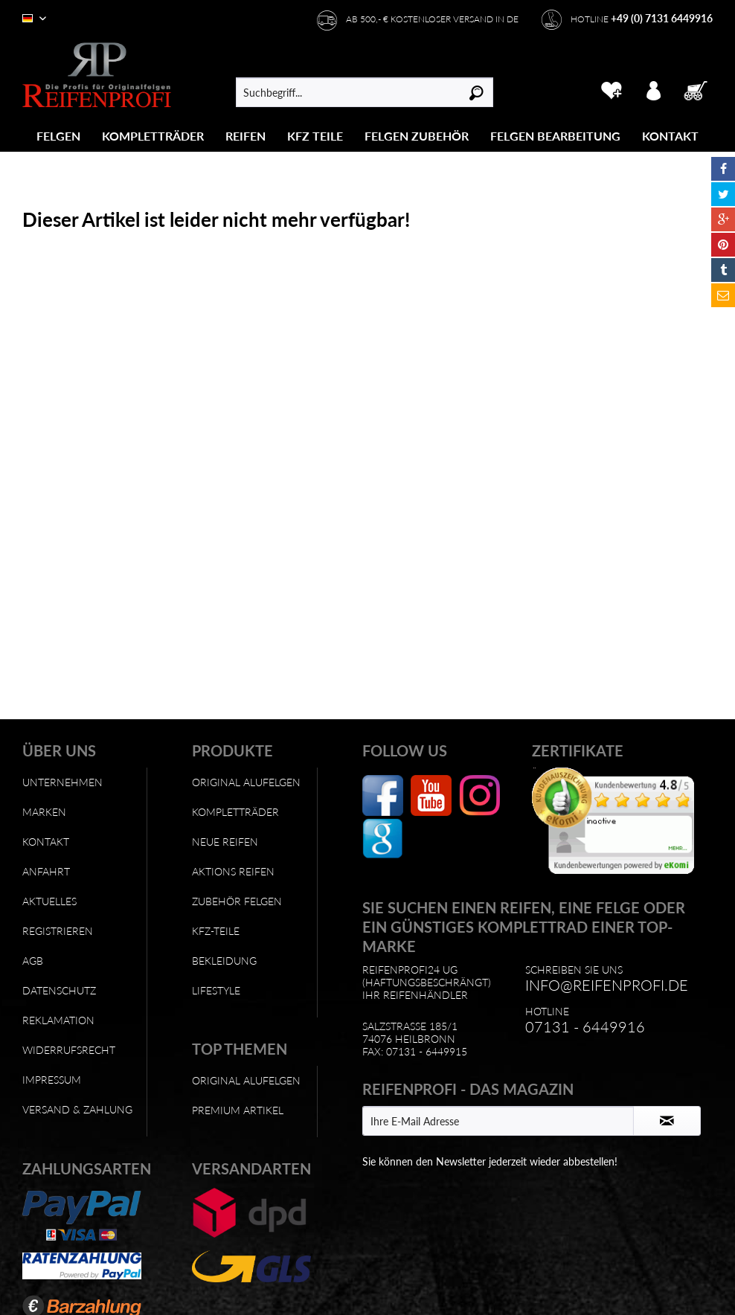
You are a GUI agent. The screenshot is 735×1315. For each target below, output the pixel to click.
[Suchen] (476, 92)
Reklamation (58, 1020)
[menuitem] (59, 136)
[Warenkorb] (697, 88)
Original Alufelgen (246, 782)
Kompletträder (235, 812)
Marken (44, 812)
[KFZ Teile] (315, 136)
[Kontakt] (670, 136)
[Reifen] (245, 136)
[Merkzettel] (611, 88)
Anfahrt (46, 871)
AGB (32, 960)
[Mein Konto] (654, 88)
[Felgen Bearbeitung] (555, 136)
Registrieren (57, 931)
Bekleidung (224, 960)
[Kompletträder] (153, 136)
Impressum (51, 1079)
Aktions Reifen (233, 871)
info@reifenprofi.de (606, 985)
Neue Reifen (225, 841)
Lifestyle (216, 990)
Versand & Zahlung (77, 1109)
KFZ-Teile (216, 931)
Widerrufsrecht (68, 1050)
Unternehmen (62, 782)
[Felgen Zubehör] (416, 136)
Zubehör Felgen (237, 901)
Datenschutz (59, 990)
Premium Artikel (237, 1110)
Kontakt (45, 841)
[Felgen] (58, 136)
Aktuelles (49, 901)
